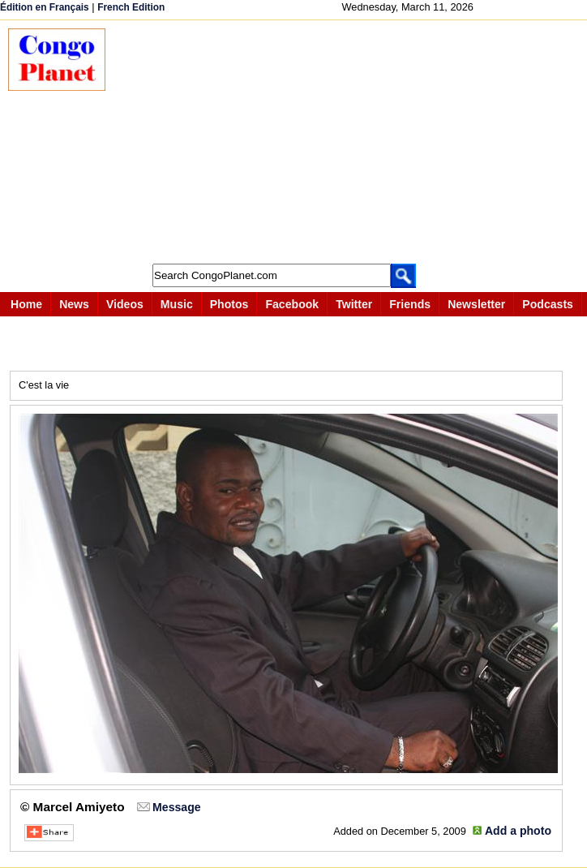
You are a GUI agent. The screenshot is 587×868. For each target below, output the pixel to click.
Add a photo (518, 830)
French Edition (131, 7)
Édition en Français (44, 7)
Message (176, 807)
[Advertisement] (354, 142)
